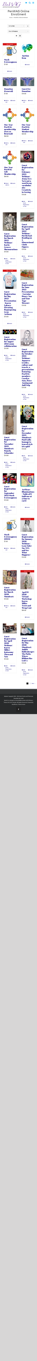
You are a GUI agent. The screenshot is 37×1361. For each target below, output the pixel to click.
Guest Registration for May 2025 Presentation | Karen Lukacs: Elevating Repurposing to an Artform (10, 302)
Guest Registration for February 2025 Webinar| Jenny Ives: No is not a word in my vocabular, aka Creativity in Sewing (27, 178)
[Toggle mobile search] (30, 3)
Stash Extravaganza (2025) (10, 536)
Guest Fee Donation (26, 90)
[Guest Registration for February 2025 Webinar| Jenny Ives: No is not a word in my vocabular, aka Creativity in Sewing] (27, 156)
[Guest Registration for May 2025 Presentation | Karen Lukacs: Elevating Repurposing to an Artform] (10, 279)
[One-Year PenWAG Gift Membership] (10, 157)
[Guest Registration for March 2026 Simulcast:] (10, 577)
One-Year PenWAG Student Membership (27, 128)
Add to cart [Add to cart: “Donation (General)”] (7, 101)
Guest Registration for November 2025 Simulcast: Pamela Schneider (10, 445)
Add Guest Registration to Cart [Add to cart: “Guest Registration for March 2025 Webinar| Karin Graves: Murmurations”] (7, 261)
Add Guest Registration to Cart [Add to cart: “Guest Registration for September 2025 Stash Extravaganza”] (7, 509)
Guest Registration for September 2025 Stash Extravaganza (10, 492)
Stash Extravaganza (10, 60)
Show (13, 31)
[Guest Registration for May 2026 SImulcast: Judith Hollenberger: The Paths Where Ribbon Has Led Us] (27, 629)
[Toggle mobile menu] (33, 3)
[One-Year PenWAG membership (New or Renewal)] (10, 115)
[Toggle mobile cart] (26, 3)
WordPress (14, 704)
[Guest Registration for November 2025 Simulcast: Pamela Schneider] (10, 419)
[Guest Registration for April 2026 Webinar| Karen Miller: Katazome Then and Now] (10, 628)
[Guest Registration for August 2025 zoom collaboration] (10, 332)
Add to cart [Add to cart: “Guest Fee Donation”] (24, 101)
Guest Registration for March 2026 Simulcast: (10, 592)
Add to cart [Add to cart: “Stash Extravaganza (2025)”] (7, 549)
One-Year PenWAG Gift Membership (10, 170)
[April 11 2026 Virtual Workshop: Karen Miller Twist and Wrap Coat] (27, 579)
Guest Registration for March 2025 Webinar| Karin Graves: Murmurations (11, 241)
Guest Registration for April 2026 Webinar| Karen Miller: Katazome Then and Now (10, 646)
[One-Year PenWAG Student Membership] (27, 115)
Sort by (11, 26)
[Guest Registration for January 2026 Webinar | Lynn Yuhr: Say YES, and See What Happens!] (27, 525)
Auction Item (25, 56)
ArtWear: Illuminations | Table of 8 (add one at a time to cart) (28, 495)
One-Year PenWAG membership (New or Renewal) (10, 129)
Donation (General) (8, 90)
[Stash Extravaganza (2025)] (10, 525)
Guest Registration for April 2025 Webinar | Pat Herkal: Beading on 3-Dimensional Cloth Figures (28, 235)
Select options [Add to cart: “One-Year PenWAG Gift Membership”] (7, 184)
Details (10, 71)
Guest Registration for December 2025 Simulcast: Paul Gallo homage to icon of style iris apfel (27, 436)
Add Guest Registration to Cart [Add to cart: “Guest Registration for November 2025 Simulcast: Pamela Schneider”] (7, 465)
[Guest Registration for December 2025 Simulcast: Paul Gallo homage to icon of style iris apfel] (27, 414)
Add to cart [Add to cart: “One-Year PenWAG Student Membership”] (24, 141)
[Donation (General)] (10, 81)
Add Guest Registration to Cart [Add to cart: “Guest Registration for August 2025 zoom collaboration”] (7, 358)
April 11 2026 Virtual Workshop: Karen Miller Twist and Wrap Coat (27, 600)
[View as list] (20, 36)
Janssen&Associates (20, 700)
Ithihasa (30, 700)
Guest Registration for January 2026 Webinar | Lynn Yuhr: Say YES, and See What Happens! (27, 544)
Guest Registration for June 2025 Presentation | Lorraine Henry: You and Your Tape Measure (28, 293)
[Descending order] (28, 26)
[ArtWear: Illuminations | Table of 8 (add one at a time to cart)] (27, 480)
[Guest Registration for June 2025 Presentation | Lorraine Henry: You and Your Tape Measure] (27, 275)
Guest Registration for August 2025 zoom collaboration (10, 341)
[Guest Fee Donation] (27, 81)
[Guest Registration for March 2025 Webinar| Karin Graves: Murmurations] (10, 221)
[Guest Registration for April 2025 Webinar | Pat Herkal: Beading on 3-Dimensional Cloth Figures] (27, 217)
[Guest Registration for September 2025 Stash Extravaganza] (10, 478)
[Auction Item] (27, 48)
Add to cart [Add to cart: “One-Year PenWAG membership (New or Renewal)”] (7, 143)
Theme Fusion (21, 704)
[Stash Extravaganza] (10, 50)
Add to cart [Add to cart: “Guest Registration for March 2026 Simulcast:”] (7, 606)
